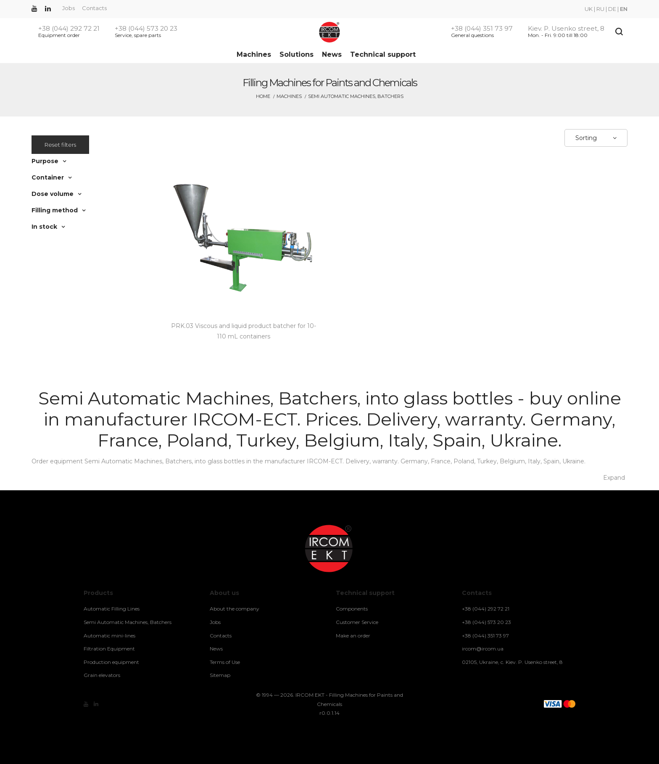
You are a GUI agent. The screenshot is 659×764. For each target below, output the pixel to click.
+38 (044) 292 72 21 (69, 28)
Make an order (353, 635)
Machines (254, 54)
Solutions (296, 54)
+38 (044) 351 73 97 (482, 28)
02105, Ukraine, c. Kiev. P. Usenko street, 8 (512, 662)
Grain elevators (102, 675)
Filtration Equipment (109, 648)
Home (263, 96)
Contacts (94, 8)
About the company (234, 608)
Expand (614, 477)
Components (352, 608)
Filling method (55, 210)
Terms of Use (225, 662)
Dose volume (53, 194)
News (332, 54)
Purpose (45, 161)
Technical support (383, 54)
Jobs (68, 8)
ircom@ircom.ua (482, 648)
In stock (44, 227)
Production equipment (111, 662)
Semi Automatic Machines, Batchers (127, 622)
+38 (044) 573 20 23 (146, 28)
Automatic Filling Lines (112, 608)
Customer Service (357, 622)
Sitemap (220, 675)
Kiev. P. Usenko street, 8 (566, 28)
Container (48, 177)
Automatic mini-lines (109, 635)
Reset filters (60, 144)
